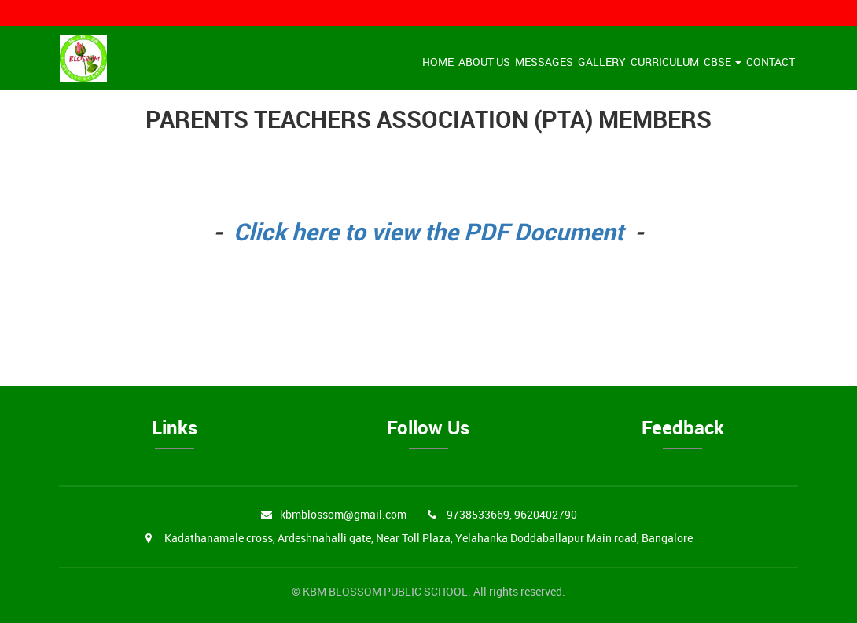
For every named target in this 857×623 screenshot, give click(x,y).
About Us (484, 61)
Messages (544, 61)
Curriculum (665, 61)
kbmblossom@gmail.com (343, 514)
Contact (770, 61)
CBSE (722, 61)
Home (438, 61)
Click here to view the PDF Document (428, 231)
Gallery (602, 61)
